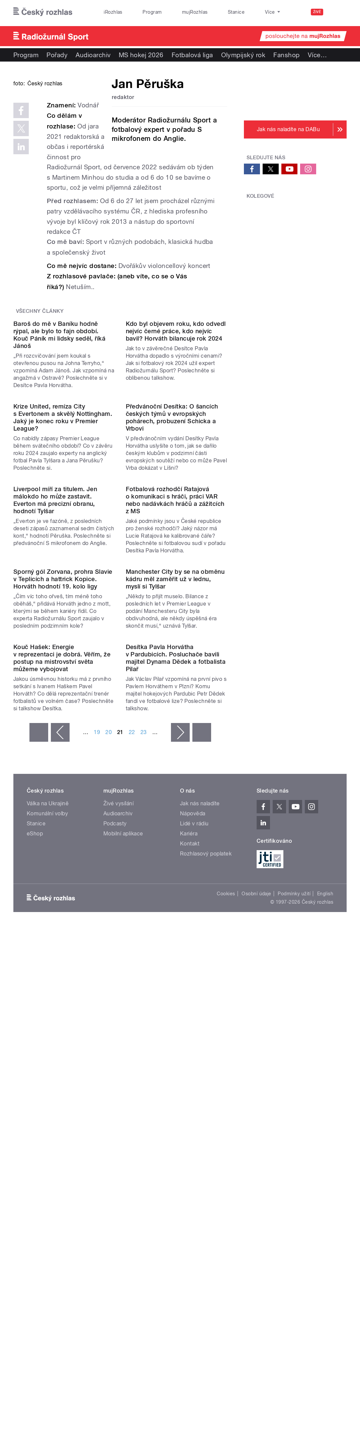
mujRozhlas (176, 12)
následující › (180, 1072)
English (325, 1234)
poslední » (201, 1072)
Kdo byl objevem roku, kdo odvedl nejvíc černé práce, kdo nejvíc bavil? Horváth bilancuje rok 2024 (176, 443)
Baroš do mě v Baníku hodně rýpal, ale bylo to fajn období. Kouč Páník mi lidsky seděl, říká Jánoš (59, 446)
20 (108, 1072)
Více (317, 55)
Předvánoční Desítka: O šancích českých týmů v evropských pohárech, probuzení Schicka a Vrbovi (172, 586)
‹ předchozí (60, 1072)
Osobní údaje (256, 1234)
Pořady (57, 55)
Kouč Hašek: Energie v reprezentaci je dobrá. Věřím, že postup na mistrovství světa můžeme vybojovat (61, 998)
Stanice (210, 12)
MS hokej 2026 (141, 55)
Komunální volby (47, 1154)
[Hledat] (338, 12)
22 (132, 1072)
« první (38, 1072)
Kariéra (188, 1174)
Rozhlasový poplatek (206, 1194)
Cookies (226, 1234)
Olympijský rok (243, 55)
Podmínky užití (294, 1234)
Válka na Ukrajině (48, 1144)
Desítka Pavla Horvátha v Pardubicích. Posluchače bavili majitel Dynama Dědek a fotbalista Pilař (176, 998)
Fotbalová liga (192, 55)
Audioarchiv (93, 55)
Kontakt (189, 1184)
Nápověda (192, 1154)
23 (144, 1072)
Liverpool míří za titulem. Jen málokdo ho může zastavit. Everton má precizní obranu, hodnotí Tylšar (55, 725)
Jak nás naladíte (200, 1144)
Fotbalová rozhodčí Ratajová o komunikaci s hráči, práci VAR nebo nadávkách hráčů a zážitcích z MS (175, 725)
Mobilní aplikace (123, 1174)
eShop (35, 1174)
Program (141, 12)
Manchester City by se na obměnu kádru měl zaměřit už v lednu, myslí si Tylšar (175, 862)
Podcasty (115, 1164)
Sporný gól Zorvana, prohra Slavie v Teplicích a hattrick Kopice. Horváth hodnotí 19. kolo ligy (62, 862)
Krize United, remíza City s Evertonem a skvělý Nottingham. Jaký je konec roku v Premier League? (62, 586)
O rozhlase (244, 12)
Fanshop (286, 55)
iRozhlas (109, 12)
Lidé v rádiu (194, 1164)
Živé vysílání (118, 1144)
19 (97, 1072)
